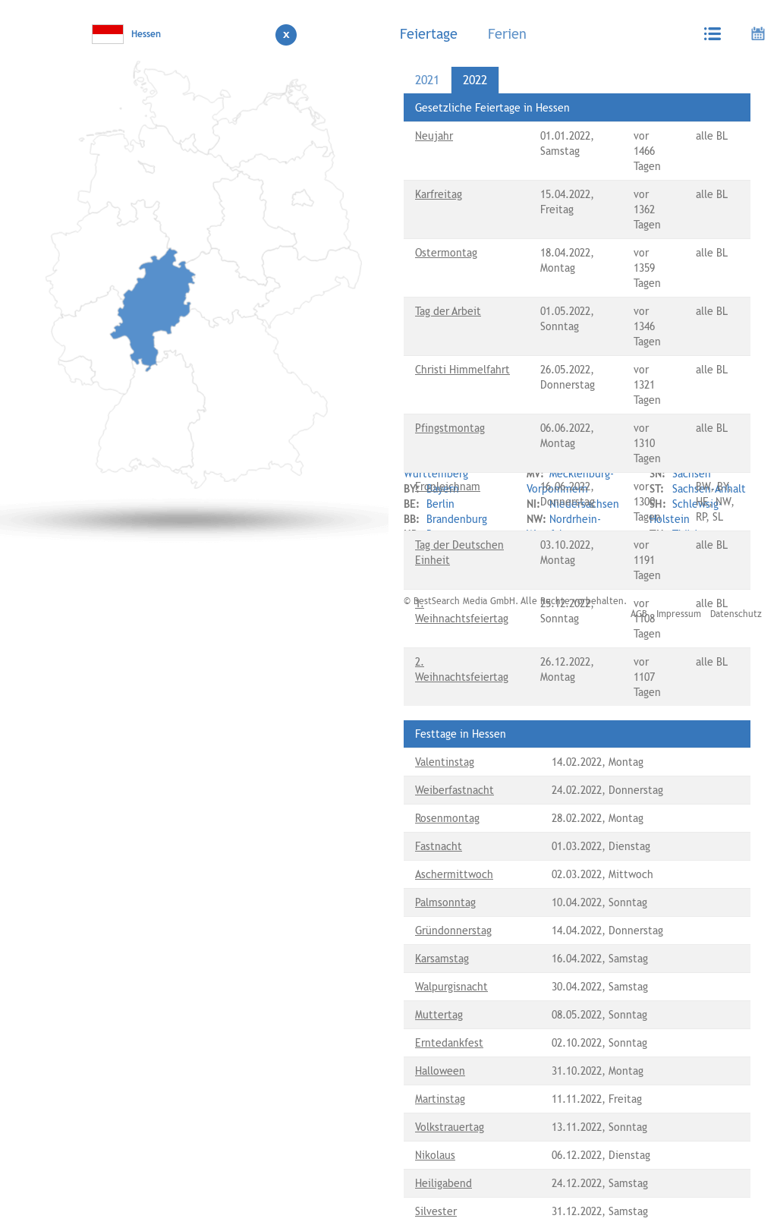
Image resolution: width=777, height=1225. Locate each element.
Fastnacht (438, 846)
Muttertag (439, 1015)
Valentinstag (444, 762)
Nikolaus (435, 1155)
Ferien (507, 34)
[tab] (432, 33)
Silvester (436, 1211)
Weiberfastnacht (454, 790)
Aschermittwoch (454, 874)
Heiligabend (443, 1183)
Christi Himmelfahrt (462, 370)
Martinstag (440, 1099)
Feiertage (429, 34)
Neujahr (434, 136)
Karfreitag (438, 194)
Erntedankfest (449, 1043)
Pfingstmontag (450, 428)
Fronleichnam (447, 486)
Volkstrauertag (449, 1127)
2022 (475, 80)
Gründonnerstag (453, 930)
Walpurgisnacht (451, 987)
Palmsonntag (445, 902)
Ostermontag (446, 253)
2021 (427, 80)
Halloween (440, 1071)
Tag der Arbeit (448, 311)
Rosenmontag (447, 818)
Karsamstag (442, 959)
